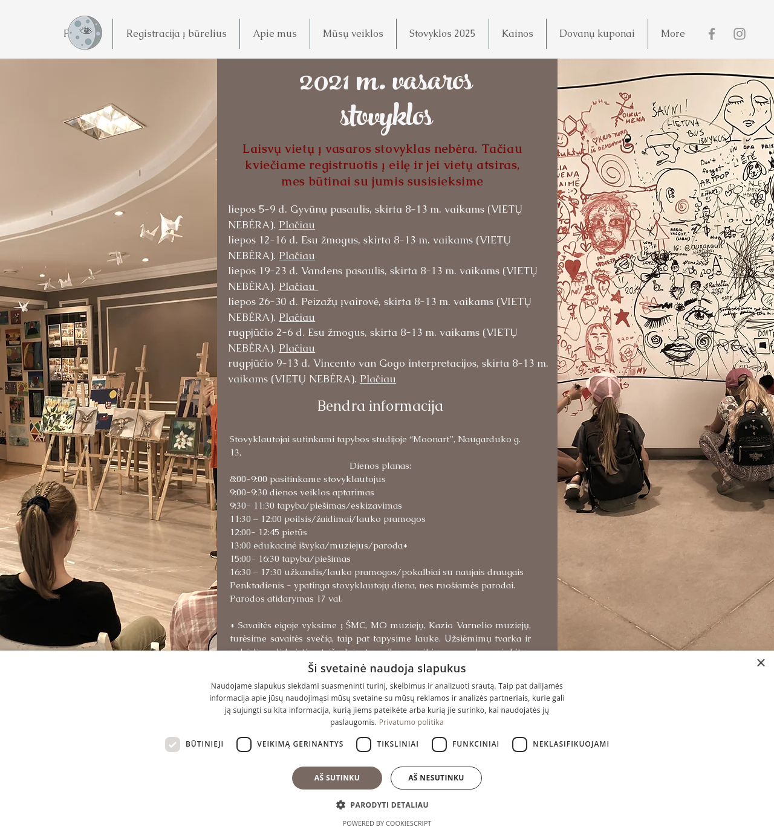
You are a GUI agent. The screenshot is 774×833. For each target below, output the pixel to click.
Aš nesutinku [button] (436, 778)
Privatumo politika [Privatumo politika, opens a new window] (411, 722)
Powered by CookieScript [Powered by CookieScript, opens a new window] (387, 823)
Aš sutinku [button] (337, 778)
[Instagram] (739, 34)
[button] (176, 34)
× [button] (760, 663)
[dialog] (387, 742)
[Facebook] (712, 34)
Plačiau (297, 224)
